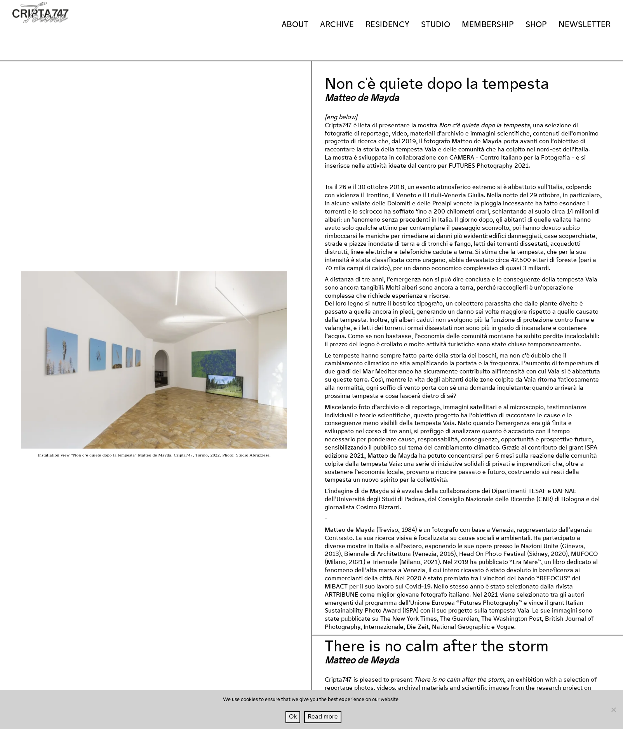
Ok (293, 717)
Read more (323, 717)
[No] (613, 709)
